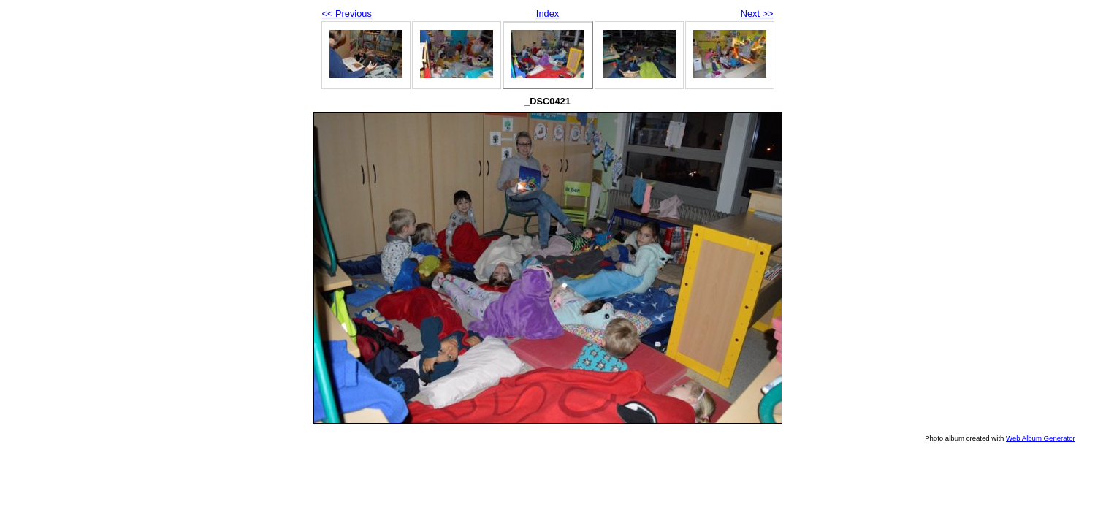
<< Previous (347, 13)
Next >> (757, 13)
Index (547, 13)
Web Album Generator (1040, 438)
